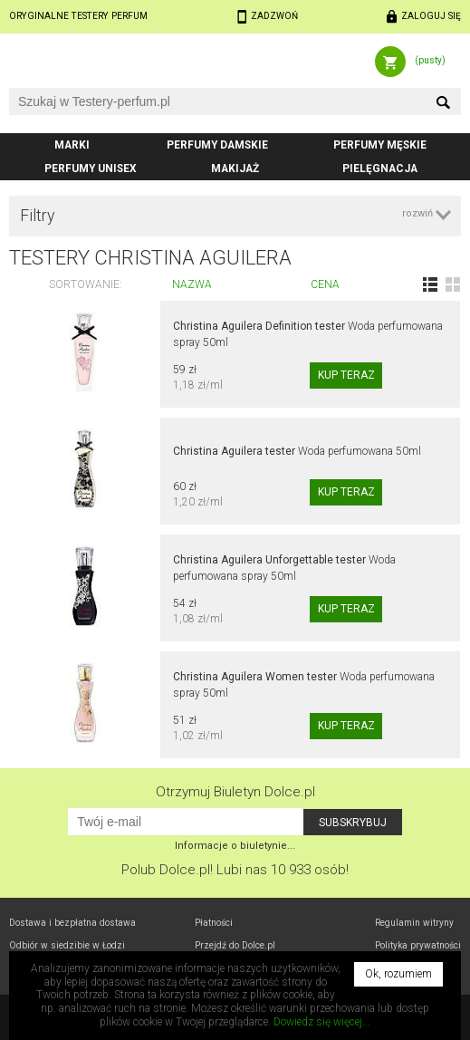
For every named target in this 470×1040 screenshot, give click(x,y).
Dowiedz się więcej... (321, 1022)
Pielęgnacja (379, 168)
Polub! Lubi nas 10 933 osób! (235, 870)
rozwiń (417, 213)
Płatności (214, 923)
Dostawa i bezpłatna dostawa (72, 923)
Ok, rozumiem (398, 974)
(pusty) (430, 60)
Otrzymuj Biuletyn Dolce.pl (235, 792)
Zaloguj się (431, 16)
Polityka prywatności (418, 945)
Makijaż (235, 168)
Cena (325, 284)
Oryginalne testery (78, 16)
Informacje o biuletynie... (235, 846)
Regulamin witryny (414, 923)
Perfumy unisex (90, 168)
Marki (72, 145)
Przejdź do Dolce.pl (235, 945)
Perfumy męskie (380, 145)
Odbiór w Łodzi (67, 945)
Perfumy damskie (217, 145)
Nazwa (192, 284)
